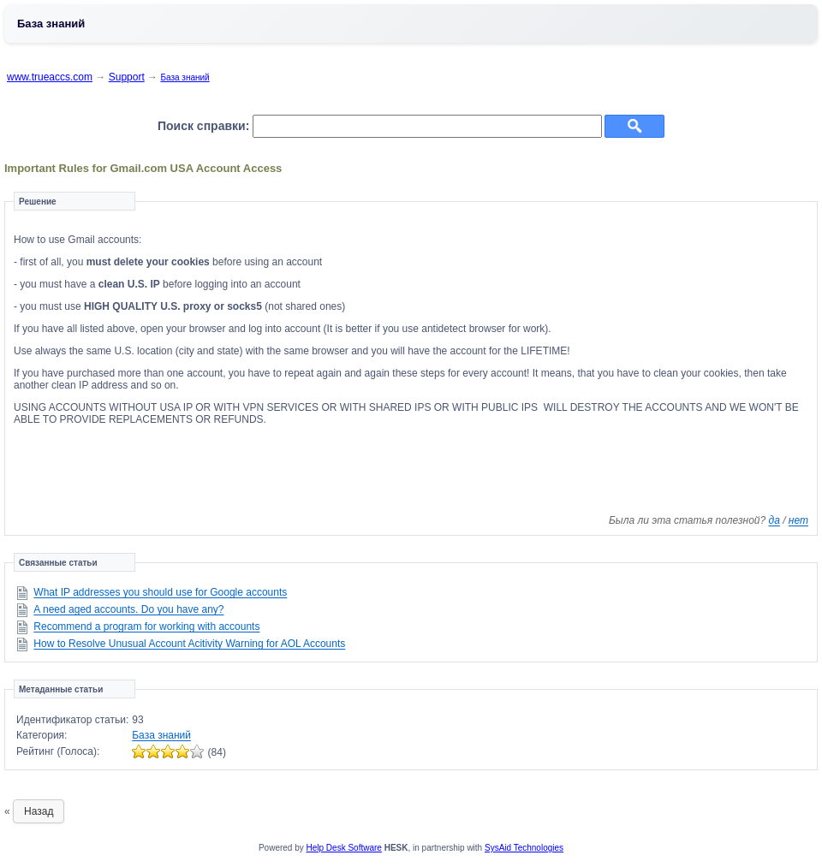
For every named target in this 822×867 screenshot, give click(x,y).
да (774, 520)
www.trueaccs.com (49, 77)
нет (798, 520)
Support (127, 77)
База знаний (184, 77)
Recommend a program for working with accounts (146, 626)
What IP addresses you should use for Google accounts (160, 592)
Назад (38, 811)
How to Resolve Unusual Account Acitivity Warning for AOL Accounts (189, 644)
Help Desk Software (344, 847)
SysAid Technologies (524, 847)
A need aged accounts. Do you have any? (128, 609)
